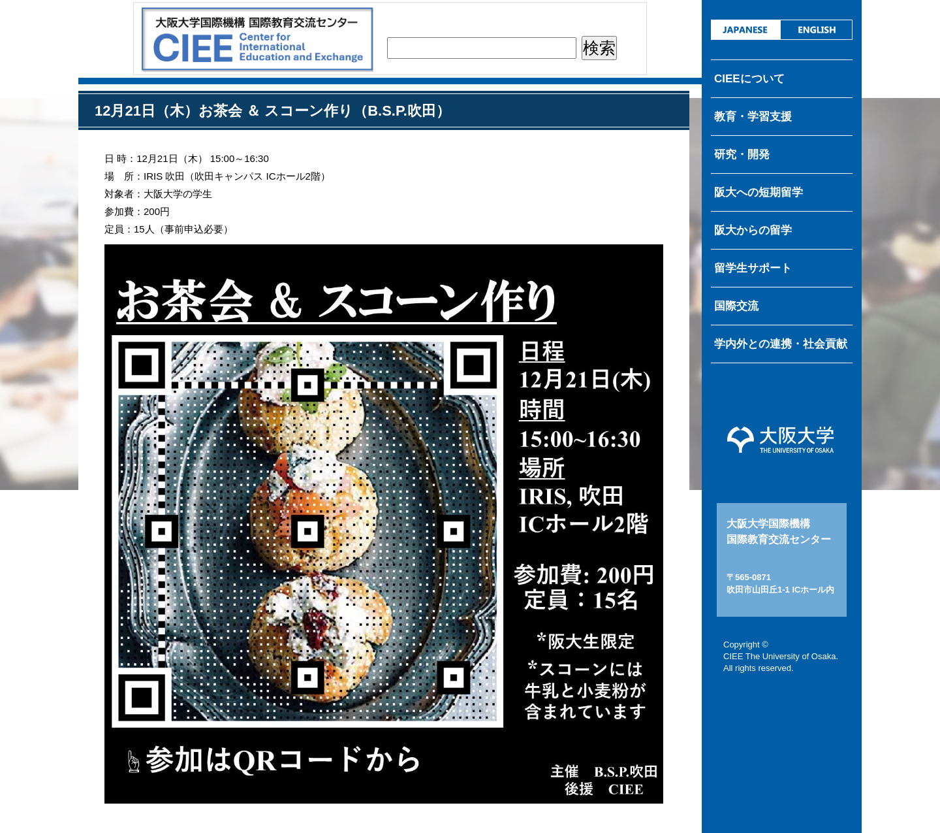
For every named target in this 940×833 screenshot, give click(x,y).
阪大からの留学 (753, 230)
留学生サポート (753, 268)
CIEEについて (749, 79)
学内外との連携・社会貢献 (780, 344)
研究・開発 (742, 154)
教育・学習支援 (753, 116)
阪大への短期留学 (758, 192)
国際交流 (736, 306)
